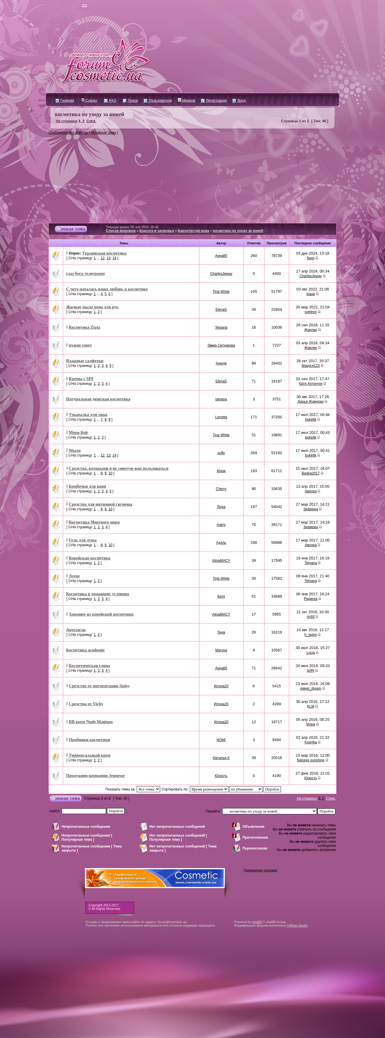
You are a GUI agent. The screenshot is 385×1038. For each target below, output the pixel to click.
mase (310, 294)
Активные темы (103, 133)
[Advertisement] (192, 179)
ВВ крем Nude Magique (91, 721)
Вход (238, 100)
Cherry (221, 489)
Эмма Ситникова (221, 345)
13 (108, 258)
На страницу (67, 121)
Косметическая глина (89, 665)
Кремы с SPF (81, 378)
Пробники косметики (89, 739)
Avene (74, 576)
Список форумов (120, 231)
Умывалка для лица (88, 414)
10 (110, 473)
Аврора (311, 491)
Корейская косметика (89, 558)
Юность (221, 776)
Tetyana (221, 327)
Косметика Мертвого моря (94, 522)
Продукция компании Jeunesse (95, 775)
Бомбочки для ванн (87, 486)
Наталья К (221, 758)
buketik (310, 419)
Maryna (221, 650)
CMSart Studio (297, 925)
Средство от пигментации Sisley (99, 685)
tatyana (221, 399)
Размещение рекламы (260, 870)
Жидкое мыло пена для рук (92, 307)
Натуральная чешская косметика (98, 399)
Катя (221, 596)
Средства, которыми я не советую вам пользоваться (118, 468)
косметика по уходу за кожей (89, 114)
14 (114, 258)
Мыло (75, 450)
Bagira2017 (310, 473)
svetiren (310, 312)
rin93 (311, 617)
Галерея (65, 100)
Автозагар (76, 629)
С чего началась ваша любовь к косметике (107, 289)
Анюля (221, 363)
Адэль (221, 543)
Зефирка (310, 509)
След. (91, 121)
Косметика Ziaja (84, 327)
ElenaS (221, 309)
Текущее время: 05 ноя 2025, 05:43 (132, 227)
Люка (221, 507)
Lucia (311, 653)
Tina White (221, 292)
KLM (310, 706)
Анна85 (221, 256)
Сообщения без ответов (68, 133)
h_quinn (310, 635)
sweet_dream (310, 688)
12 (102, 258)
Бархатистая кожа (193, 231)
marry (221, 525)
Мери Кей (78, 432)
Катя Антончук (310, 384)
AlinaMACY (221, 561)
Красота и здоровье (156, 231)
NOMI (221, 740)
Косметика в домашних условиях (97, 593)
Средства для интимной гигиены (100, 504)
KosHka (310, 742)
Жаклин (310, 330)
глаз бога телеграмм (85, 273)
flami (310, 258)
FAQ (110, 100)
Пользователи (158, 100)
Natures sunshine (310, 760)
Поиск (130, 100)
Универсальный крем (90, 755)
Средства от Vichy (86, 703)
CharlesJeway (221, 274)
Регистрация (214, 100)
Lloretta (221, 417)
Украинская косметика (104, 253)
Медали (186, 100)
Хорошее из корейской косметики (101, 614)
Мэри (221, 471)
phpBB (257, 922)
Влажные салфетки (84, 360)
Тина (221, 632)
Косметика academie (85, 650)
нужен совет (80, 345)
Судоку (89, 100)
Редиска (310, 599)
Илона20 (221, 686)
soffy (221, 453)
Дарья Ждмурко (311, 402)
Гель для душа (82, 540)
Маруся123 (311, 366)
